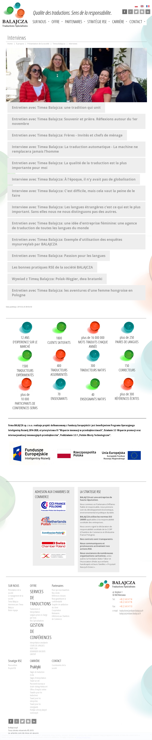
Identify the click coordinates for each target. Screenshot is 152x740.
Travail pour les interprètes (35, 700)
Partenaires (73, 21)
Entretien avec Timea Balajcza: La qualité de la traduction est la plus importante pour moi (69, 165)
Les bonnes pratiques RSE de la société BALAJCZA (52, 267)
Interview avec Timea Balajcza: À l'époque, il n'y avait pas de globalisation (74, 179)
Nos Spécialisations (37, 620)
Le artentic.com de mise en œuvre (23, 733)
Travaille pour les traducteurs (36, 694)
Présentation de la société (38, 43)
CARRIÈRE (118, 21)
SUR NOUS (39, 21)
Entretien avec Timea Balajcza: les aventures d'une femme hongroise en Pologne (72, 292)
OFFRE (56, 21)
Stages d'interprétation (38, 678)
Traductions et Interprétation (35, 610)
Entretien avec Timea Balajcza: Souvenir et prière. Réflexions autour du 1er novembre (75, 121)
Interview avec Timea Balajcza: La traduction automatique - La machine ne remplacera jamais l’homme (75, 149)
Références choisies (59, 595)
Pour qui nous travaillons (60, 590)
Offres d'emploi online (38, 689)
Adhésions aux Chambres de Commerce (60, 617)
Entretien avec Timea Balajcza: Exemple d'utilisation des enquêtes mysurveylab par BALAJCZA (67, 241)
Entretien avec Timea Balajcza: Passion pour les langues (58, 255)
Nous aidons (12, 665)
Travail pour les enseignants (35, 705)
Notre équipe (13, 610)
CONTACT (135, 21)
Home (10, 43)
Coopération (56, 610)
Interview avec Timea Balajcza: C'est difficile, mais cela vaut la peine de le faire (73, 193)
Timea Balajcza (59, 43)
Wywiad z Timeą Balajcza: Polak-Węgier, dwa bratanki (57, 279)
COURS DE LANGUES (37, 645)
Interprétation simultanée (39, 642)
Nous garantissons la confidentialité (59, 600)
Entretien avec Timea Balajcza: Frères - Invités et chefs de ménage (67, 135)
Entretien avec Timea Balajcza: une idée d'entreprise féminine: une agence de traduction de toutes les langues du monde (74, 225)
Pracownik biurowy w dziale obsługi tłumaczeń (39, 685)
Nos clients (56, 592)
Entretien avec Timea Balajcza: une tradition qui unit (56, 107)
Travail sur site (35, 680)
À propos (20, 43)
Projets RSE (12, 668)
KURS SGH (33, 648)
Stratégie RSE (97, 21)
